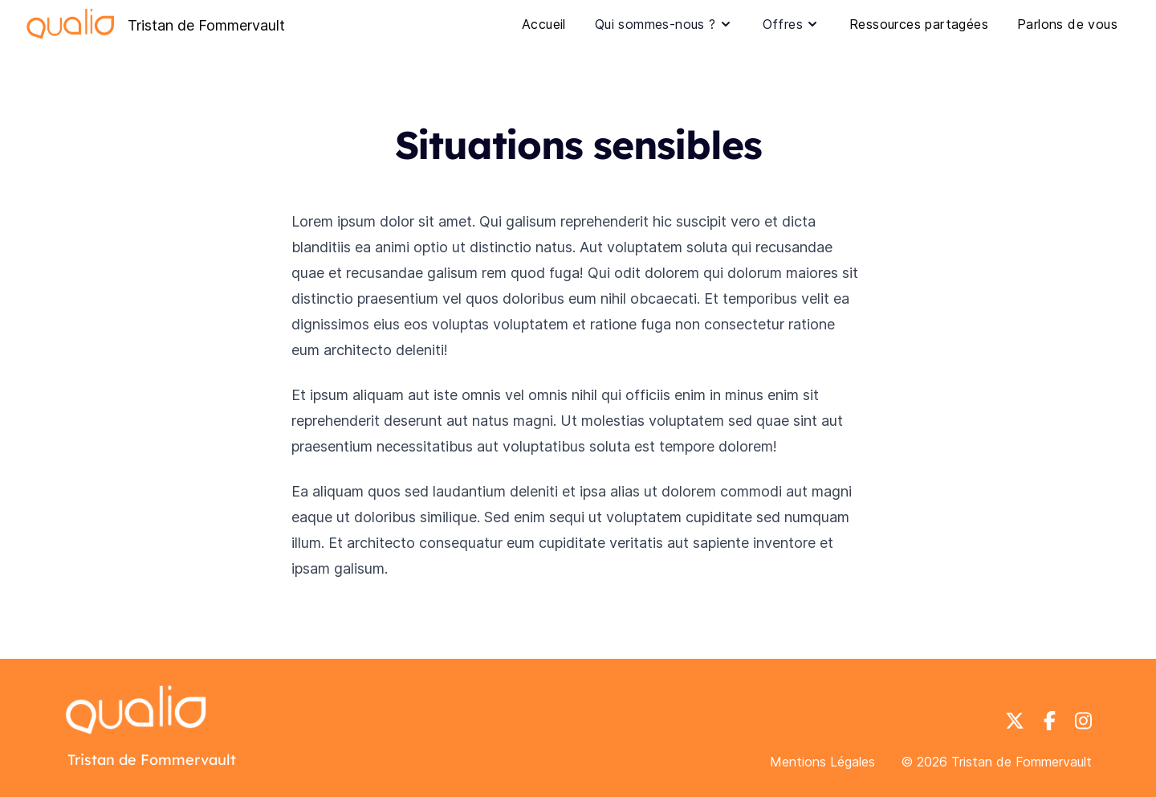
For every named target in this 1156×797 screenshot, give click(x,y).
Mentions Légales (822, 762)
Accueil (544, 24)
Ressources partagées (918, 24)
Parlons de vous (1067, 24)
